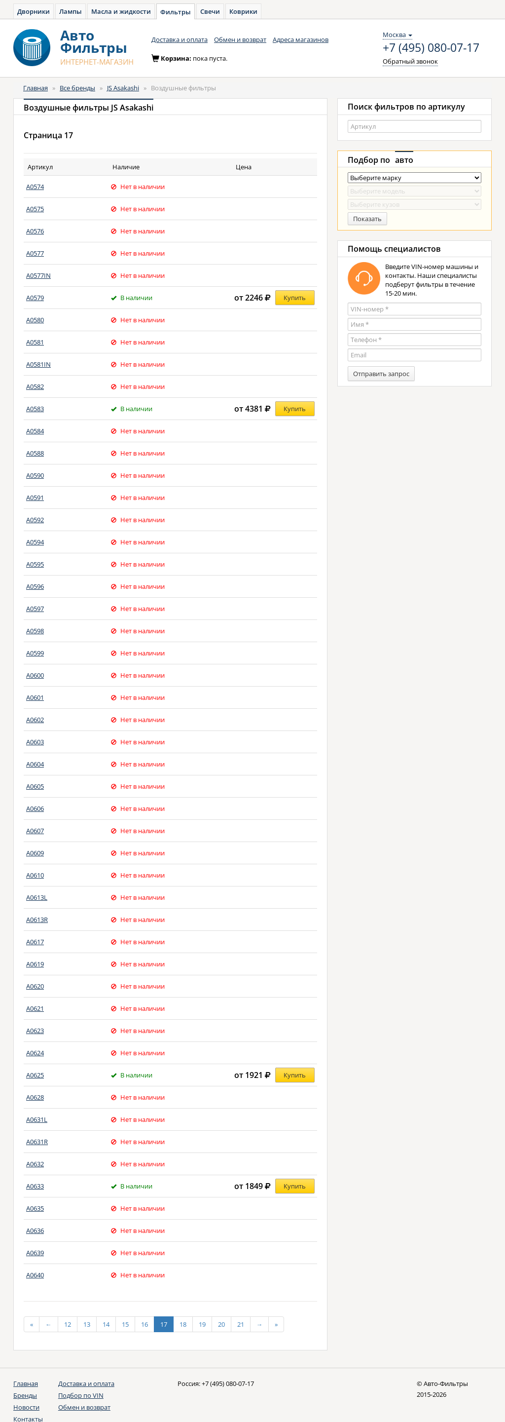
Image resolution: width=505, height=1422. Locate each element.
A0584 (35, 430)
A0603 (35, 741)
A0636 (35, 1230)
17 (163, 1324)
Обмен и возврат (240, 39)
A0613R (37, 919)
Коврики (243, 11)
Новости (26, 1407)
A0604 (35, 764)
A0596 (35, 586)
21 (240, 1324)
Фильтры (175, 11)
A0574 (35, 186)
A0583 (35, 408)
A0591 (35, 497)
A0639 (35, 1252)
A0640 (35, 1274)
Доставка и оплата (179, 39)
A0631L (36, 1119)
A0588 (35, 453)
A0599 (35, 653)
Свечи (210, 11)
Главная (35, 87)
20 (221, 1324)
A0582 (35, 386)
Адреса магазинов (300, 39)
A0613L (36, 897)
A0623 (35, 1030)
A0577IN (38, 275)
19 (202, 1324)
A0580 (35, 319)
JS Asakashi (123, 87)
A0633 (35, 1186)
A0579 (35, 297)
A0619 (35, 964)
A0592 (35, 519)
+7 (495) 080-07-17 (431, 47)
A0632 (35, 1163)
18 (183, 1324)
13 (86, 1324)
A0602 (35, 719)
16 (144, 1324)
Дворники (33, 11)
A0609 (35, 852)
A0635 (35, 1208)
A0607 (35, 830)
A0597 (35, 608)
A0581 (35, 342)
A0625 (35, 1075)
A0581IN (38, 364)
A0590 (35, 475)
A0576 (35, 231)
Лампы (70, 11)
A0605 (35, 786)
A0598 (35, 630)
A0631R (37, 1141)
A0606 (35, 808)
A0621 (35, 1008)
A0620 (35, 986)
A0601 (35, 697)
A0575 (35, 208)
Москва (397, 34)
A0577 (35, 253)
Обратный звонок (410, 61)
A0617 (35, 941)
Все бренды (77, 87)
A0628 (35, 1097)
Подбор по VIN (81, 1395)
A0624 (35, 1052)
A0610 (35, 875)
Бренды (25, 1395)
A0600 (35, 675)
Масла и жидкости (121, 11)
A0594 (35, 542)
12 (67, 1324)
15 (125, 1324)
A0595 (35, 564)
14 (106, 1324)
